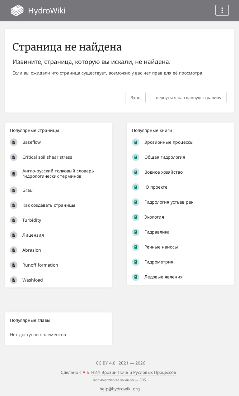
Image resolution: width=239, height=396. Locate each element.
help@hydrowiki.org (120, 389)
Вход (135, 97)
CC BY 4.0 (105, 363)
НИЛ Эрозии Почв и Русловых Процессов (133, 372)
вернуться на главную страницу (188, 97)
